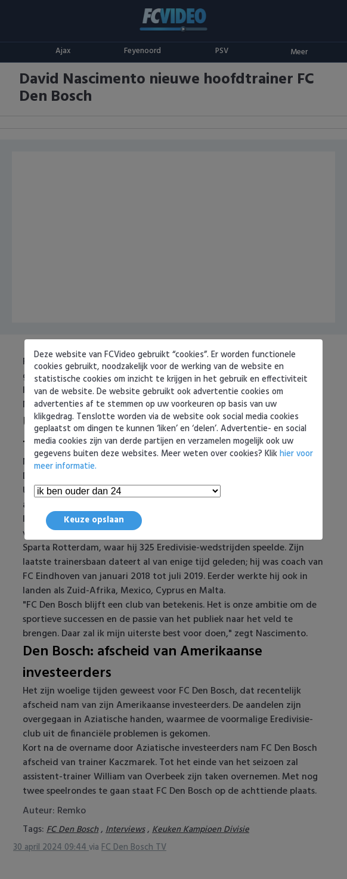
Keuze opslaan (94, 520)
